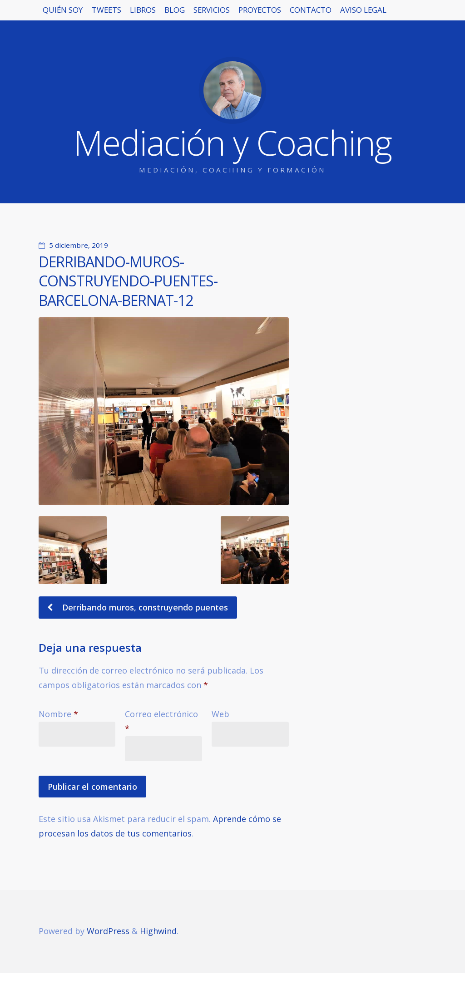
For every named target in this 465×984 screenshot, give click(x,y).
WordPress (108, 930)
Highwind (158, 930)
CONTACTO (393, 13)
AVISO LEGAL (73, 42)
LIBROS (174, 13)
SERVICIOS (267, 13)
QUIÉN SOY (69, 13)
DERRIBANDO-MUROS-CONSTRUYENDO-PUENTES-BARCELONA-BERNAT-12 (128, 281)
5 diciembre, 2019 (78, 245)
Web (220, 713)
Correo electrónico (161, 721)
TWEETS (126, 13)
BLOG (218, 13)
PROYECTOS (329, 13)
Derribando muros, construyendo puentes (144, 607)
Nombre (58, 713)
